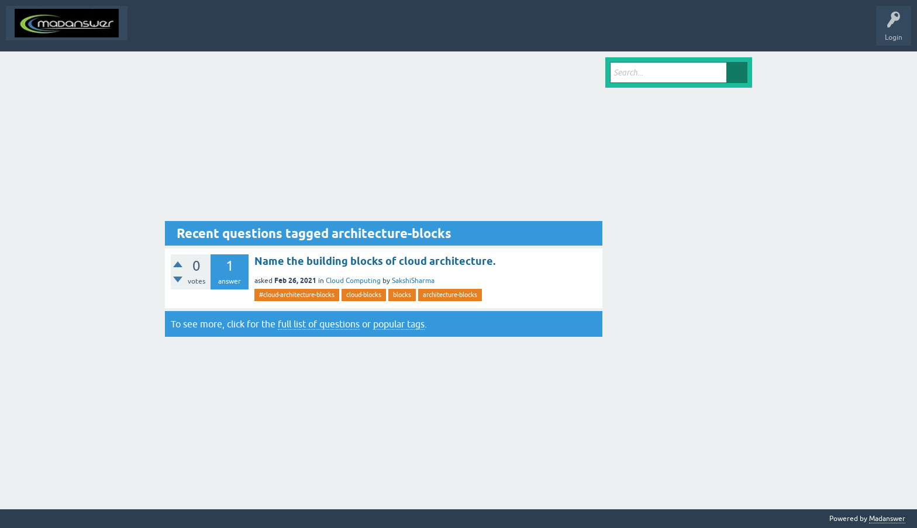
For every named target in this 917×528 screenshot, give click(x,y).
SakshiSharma (413, 281)
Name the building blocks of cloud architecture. (374, 261)
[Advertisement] (383, 139)
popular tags (399, 324)
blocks (402, 294)
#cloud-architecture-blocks (297, 294)
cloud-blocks (363, 294)
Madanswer (887, 519)
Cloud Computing (353, 281)
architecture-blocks (450, 294)
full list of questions (319, 324)
